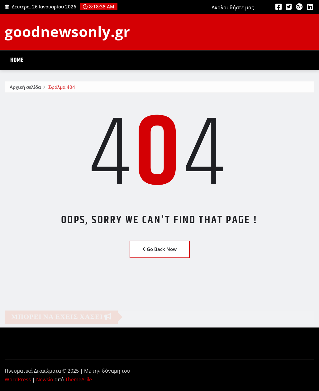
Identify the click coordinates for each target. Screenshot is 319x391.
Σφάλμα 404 (61, 88)
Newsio (44, 379)
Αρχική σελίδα (25, 88)
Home (17, 60)
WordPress (18, 379)
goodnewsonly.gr (67, 31)
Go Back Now (160, 249)
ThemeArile (78, 379)
